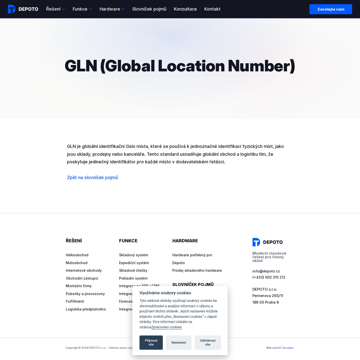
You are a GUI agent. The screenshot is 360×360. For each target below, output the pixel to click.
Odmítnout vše (207, 342)
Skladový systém (134, 255)
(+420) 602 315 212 (269, 277)
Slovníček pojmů (149, 9)
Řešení (53, 9)
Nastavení (179, 342)
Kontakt (212, 9)
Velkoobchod (77, 255)
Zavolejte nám (330, 9)
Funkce (80, 9)
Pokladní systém (133, 278)
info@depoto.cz (266, 271)
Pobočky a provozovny (86, 293)
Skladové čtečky (134, 270)
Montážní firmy (79, 285)
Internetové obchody (84, 270)
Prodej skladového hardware (198, 270)
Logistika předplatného (86, 309)
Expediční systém (135, 262)
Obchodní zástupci (82, 278)
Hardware (110, 9)
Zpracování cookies (166, 327)
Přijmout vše (151, 342)
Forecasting (129, 301)
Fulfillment (75, 301)
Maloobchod (77, 262)
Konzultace (185, 9)
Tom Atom (287, 347)
